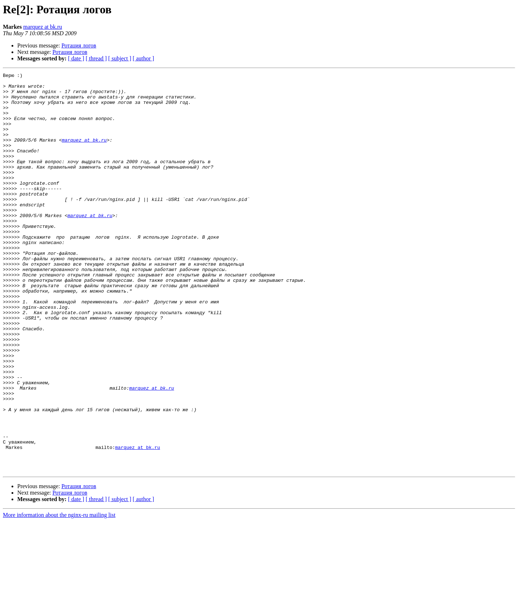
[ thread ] (96, 58)
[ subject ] (119, 58)
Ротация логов (79, 45)
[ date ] (76, 58)
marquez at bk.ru (42, 27)
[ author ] (143, 58)
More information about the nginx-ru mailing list (59, 595)
